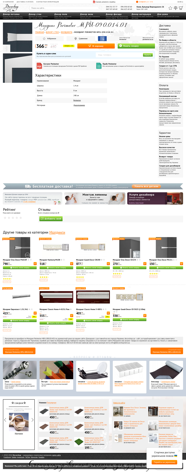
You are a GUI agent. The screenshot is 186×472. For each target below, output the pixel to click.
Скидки (144, 2)
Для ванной (168, 16)
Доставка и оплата (25, 2)
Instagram (20, 457)
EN (180, 2)
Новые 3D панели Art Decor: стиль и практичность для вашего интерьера (134, 423)
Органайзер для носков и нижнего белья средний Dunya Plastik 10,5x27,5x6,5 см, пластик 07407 (129, 383)
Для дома (162, 14)
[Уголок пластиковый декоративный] (56, 370)
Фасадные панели (122, 18)
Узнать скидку (129, 45)
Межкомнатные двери (138, 16)
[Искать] (100, 8)
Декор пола (60, 14)
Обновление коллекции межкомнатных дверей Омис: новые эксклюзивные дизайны (170, 423)
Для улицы (175, 16)
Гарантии (165, 132)
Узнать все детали (146, 186)
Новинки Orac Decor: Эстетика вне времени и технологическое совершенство (135, 410)
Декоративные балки (16, 18)
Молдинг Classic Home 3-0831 (89, 309)
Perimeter (122, 39)
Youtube (41, 457)
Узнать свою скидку (21, 268)
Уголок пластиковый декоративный (60, 382)
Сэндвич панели (38, 18)
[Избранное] (170, 8)
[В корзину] (35, 263)
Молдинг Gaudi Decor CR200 (88, 260)
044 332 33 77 (111, 7)
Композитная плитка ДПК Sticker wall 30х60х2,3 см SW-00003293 (61, 409)
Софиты (113, 18)
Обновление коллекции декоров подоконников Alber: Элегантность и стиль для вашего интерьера (135, 437)
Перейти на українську (164, 462)
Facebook (7, 457)
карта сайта (56, 455)
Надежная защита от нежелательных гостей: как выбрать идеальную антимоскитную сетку (169, 410)
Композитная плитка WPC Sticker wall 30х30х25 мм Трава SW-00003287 (94, 440)
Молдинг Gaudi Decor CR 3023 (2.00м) (129, 309)
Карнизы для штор (86, 16)
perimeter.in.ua (148, 39)
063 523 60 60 (111, 9)
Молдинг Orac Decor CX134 (124, 260)
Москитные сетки (85, 18)
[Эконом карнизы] (20, 370)
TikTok (27, 457)
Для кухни (160, 16)
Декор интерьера (141, 14)
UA (178, 2)
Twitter (13, 457)
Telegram (34, 457)
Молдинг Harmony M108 (50, 260)
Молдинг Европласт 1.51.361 (15, 309)
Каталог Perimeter (69, 65)
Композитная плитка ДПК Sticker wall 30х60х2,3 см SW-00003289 (96, 425)
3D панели (39, 16)
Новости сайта (119, 402)
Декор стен (35, 14)
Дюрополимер (79, 105)
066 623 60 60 (126, 9)
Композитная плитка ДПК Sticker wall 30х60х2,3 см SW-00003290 (61, 425)
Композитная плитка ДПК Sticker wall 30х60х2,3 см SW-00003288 (61, 440)
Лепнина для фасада (112, 16)
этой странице (29, 202)
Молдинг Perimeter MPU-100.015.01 (167, 352)
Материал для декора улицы (60, 414)
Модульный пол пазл (60, 18)
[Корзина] (181, 8)
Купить (148, 55)
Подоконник (96, 16)
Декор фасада (113, 14)
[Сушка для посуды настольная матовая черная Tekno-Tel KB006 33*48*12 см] (93, 370)
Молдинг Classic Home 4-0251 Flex (54, 309)
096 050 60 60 (126, 7)
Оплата (163, 85)
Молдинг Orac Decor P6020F (15, 260)
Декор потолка (11, 14)
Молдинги (32, 16)
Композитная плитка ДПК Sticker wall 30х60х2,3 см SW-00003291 (96, 409)
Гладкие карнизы (8, 16)
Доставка (165, 25)
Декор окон (86, 14)
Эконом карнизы (16, 382)
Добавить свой (51, 218)
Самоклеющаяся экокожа (168, 382)
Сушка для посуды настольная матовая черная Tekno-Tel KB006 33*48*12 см (91, 383)
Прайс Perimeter (128, 65)
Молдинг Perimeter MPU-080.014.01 (19, 352)
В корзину (96, 45)
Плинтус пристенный (65, 16)
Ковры (56, 16)
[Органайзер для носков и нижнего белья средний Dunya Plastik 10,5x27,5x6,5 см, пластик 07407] (130, 370)
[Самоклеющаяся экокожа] (166, 370)
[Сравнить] (175, 8)
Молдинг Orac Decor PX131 (160, 260)
